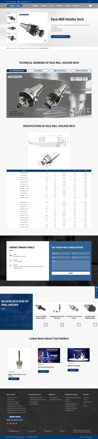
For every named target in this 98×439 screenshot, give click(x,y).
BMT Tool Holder (33, 401)
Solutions (59, 5)
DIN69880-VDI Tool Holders (36, 397)
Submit (71, 273)
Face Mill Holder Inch (43, 49)
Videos (85, 399)
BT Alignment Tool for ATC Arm (57, 318)
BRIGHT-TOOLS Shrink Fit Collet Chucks (17, 375)
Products (35, 5)
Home (9, 49)
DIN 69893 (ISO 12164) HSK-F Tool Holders (16, 410)
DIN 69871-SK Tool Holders (13, 404)
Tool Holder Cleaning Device (46, 367)
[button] (2, 321)
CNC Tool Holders (21, 49)
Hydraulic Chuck (11, 399)
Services (51, 5)
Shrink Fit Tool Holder (12, 397)
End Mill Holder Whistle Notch (90, 318)
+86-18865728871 (48, 431)
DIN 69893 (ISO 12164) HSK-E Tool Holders (16, 412)
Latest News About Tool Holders (49, 338)
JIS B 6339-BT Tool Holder (32, 49)
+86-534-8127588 (11, 1)
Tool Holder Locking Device (71, 408)
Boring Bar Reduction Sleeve (71, 404)
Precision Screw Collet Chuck (73, 318)
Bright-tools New (88, 401)
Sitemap (82, 437)
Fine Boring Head (53, 397)
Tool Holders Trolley (69, 410)
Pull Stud (67, 401)
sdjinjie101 (62, 431)
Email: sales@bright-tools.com (20, 255)
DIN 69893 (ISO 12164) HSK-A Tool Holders (16, 408)
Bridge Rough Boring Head (56, 399)
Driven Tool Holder (34, 404)
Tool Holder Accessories (70, 394)
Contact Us (75, 5)
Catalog (67, 5)
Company (43, 5)
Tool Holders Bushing (70, 406)
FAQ (85, 404)
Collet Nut (67, 399)
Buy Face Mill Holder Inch (61, 36)
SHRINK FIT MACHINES (74, 366)
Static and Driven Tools (35, 394)
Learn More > (14, 378)
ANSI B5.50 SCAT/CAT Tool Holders (15, 406)
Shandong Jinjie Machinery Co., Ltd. (20, 437)
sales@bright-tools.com (24, 1)
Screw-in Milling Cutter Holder (40, 318)
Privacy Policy (88, 437)
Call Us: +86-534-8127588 (18, 260)
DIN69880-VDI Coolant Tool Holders (38, 399)
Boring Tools (52, 394)
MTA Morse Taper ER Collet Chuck (72, 397)
